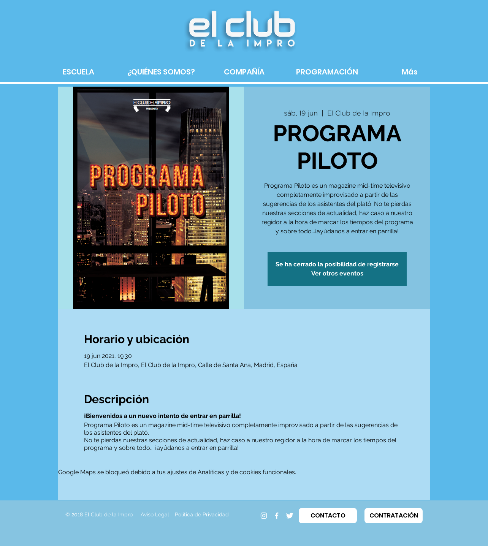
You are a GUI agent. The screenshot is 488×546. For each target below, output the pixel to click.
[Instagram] (264, 515)
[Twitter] (289, 515)
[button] (328, 515)
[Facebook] (277, 515)
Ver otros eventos (337, 273)
